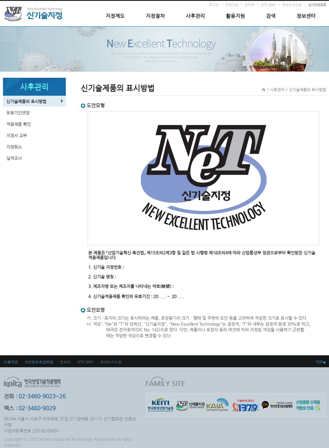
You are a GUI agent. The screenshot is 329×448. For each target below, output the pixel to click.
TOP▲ (321, 361)
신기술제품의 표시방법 (26, 101)
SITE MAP (268, 4)
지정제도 (115, 16)
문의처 (250, 4)
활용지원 (235, 16)
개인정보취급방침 (39, 361)
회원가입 (231, 4)
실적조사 (14, 158)
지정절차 (155, 16)
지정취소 (14, 146)
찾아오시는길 (292, 4)
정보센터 (306, 16)
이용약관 (11, 361)
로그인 (214, 4)
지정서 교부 (16, 135)
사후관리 (195, 16)
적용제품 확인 (18, 124)
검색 (270, 16)
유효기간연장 (18, 112)
